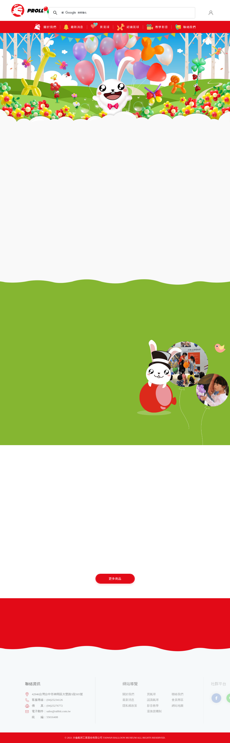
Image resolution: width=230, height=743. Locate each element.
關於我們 (45, 27)
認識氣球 (128, 27)
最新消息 (74, 27)
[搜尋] (121, 12)
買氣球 (100, 27)
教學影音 (157, 27)
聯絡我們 (185, 27)
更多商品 (115, 578)
